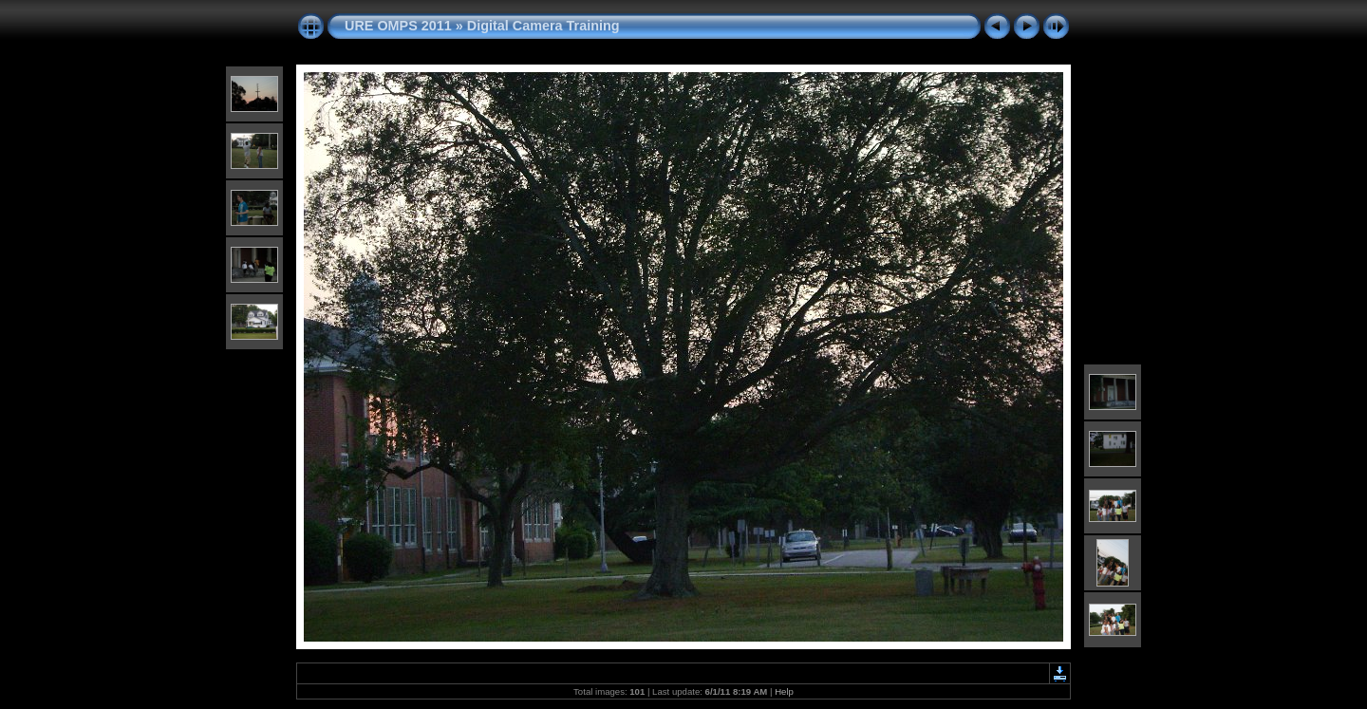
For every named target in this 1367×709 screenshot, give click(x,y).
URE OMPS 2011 (398, 25)
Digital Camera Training (543, 25)
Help (784, 691)
